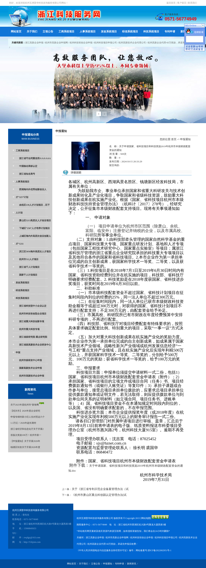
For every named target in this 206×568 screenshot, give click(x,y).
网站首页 (16, 31)
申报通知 (107, 563)
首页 (173, 139)
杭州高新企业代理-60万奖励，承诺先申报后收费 (172, 42)
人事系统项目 (88, 31)
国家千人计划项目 (28, 274)
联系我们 (192, 3)
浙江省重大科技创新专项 (31, 321)
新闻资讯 (131, 563)
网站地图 (145, 518)
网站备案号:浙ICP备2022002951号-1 (153, 550)
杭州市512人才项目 (28, 259)
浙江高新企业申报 (34, 42)
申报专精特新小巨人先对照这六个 (28, 417)
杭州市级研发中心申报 (30, 360)
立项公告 (48, 31)
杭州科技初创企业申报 (81, 42)
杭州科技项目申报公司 (105, 42)
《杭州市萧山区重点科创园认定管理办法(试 (99, 494)
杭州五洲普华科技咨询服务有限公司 (43, 3)
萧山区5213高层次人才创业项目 (35, 220)
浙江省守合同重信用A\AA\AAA (35, 158)
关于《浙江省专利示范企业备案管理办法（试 (100, 489)
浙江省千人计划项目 (29, 267)
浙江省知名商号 (27, 174)
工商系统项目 (66, 31)
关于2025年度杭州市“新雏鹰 (25, 404)
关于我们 (32, 31)
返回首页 (171, 3)
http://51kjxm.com (32, 542)
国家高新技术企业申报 (30, 368)
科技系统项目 (151, 31)
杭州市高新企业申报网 (56, 42)
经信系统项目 (130, 31)
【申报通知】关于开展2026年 (25, 441)
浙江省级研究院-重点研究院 (33, 337)
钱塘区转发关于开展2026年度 (25, 447)
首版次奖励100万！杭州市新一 (26, 435)
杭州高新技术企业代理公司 (132, 42)
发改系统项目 (109, 31)
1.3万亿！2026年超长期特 (23, 423)
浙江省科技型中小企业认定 (32, 306)
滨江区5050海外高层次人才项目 (35, 251)
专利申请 (170, 31)
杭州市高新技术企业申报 (31, 375)
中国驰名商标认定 (28, 166)
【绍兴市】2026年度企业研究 (25, 410)
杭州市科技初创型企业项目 (32, 313)
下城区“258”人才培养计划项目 (34, 228)
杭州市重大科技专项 (29, 329)
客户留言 (181, 3)
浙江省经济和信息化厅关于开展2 (27, 429)
